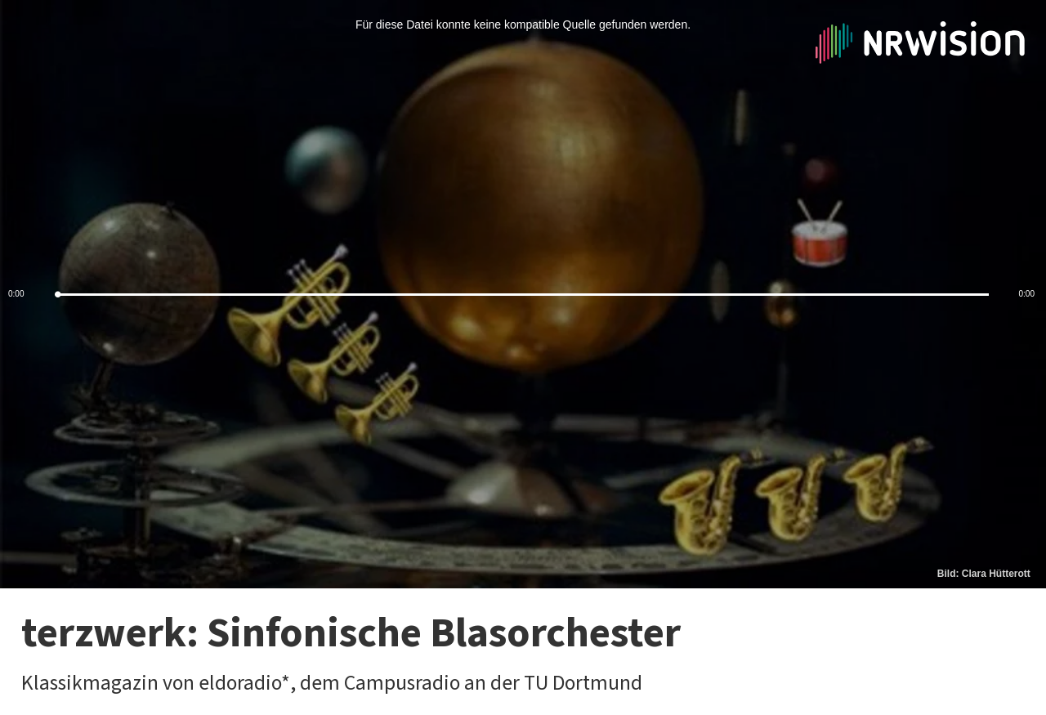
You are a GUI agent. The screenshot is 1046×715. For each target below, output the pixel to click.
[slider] (523, 294)
